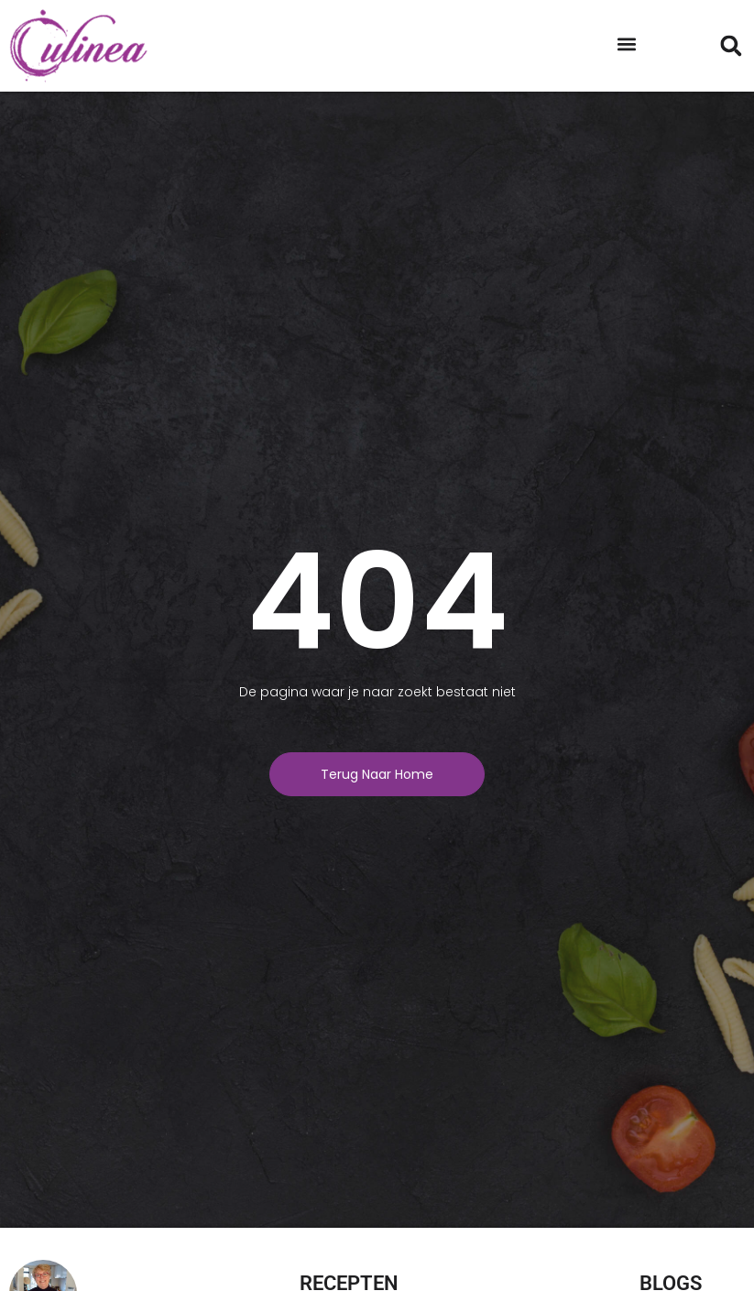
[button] (627, 43)
